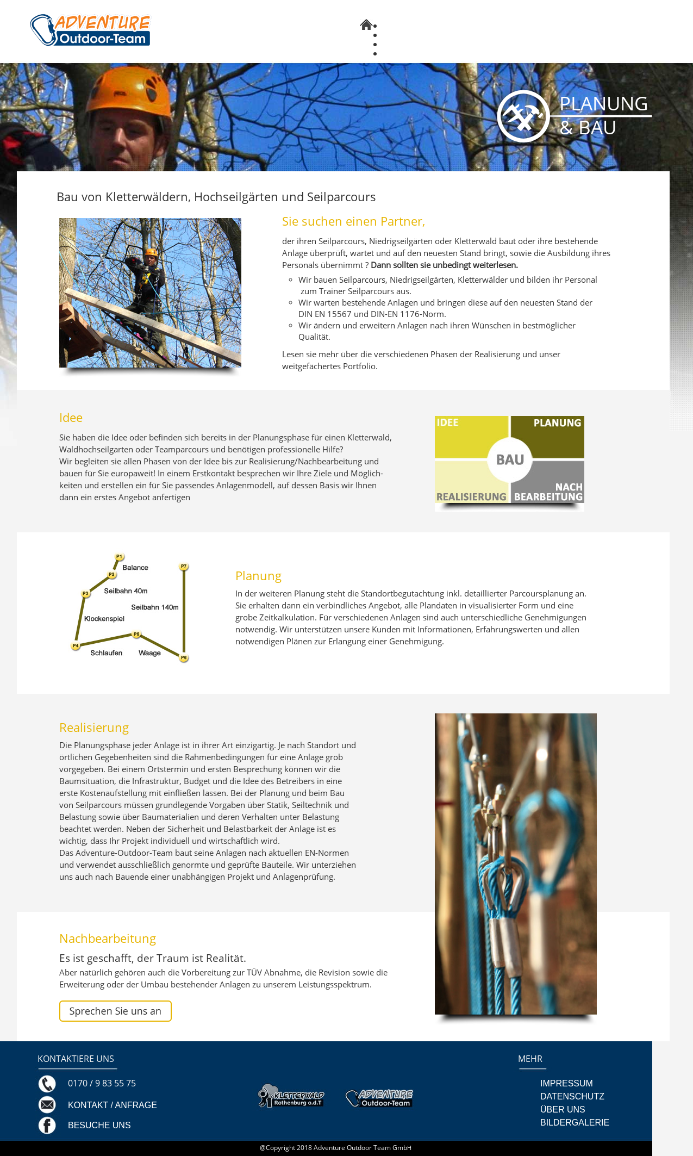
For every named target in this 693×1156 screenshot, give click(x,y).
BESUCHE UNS (99, 1125)
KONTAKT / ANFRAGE (112, 1105)
